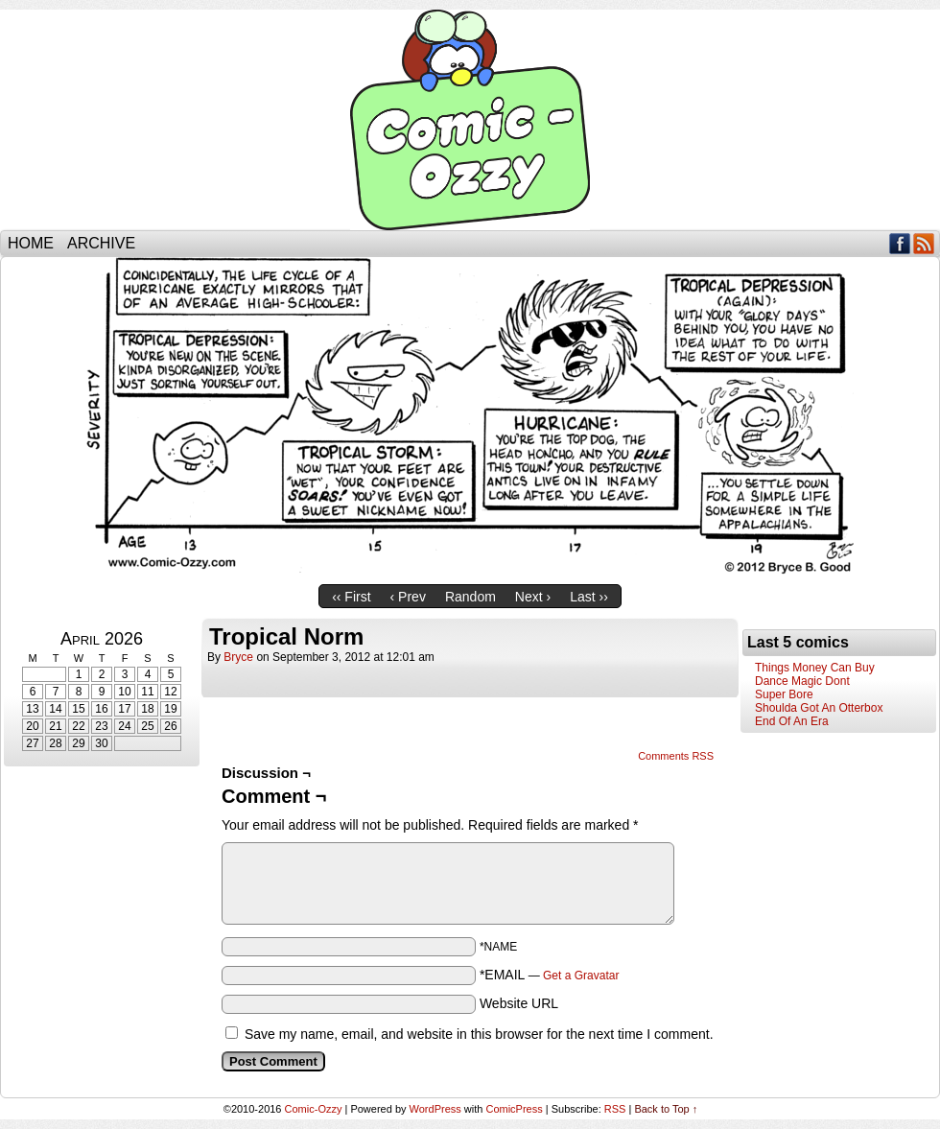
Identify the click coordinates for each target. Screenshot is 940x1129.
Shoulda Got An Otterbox (818, 708)
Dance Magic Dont (802, 681)
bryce (238, 657)
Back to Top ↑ (665, 1109)
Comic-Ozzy (470, 120)
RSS (924, 243)
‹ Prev (408, 596)
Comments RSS (676, 756)
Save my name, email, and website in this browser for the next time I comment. (479, 1034)
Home (31, 243)
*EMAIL (550, 974)
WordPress (435, 1109)
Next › (533, 596)
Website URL (519, 1003)
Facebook (900, 243)
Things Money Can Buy (815, 667)
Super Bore (784, 694)
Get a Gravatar (581, 975)
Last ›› (589, 596)
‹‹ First (351, 596)
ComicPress (513, 1109)
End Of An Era (792, 721)
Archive (101, 243)
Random (470, 596)
